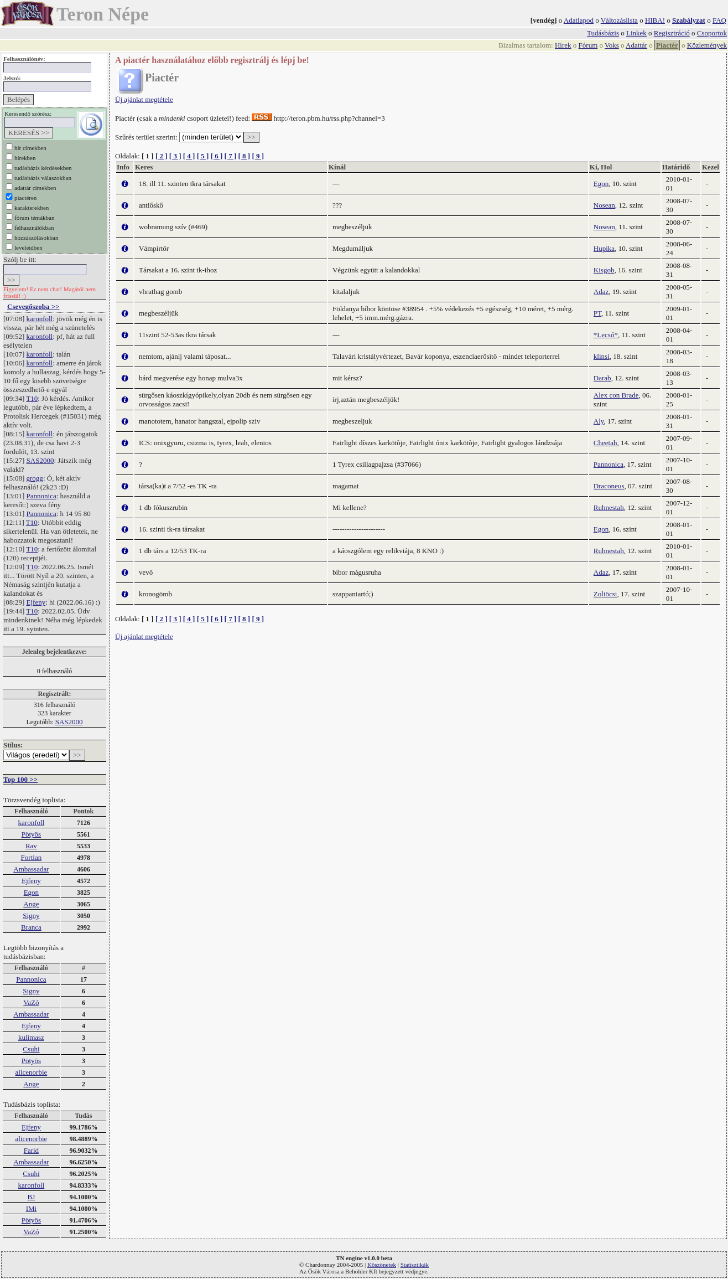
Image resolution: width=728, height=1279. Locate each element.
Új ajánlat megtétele (144, 99)
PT (597, 313)
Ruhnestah (609, 507)
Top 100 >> (20, 779)
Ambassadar (31, 869)
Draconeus (609, 486)
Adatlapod (579, 20)
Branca (31, 927)
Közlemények (707, 45)
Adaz (601, 291)
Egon (31, 892)
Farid (31, 1150)
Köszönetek (381, 1264)
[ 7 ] (231, 156)
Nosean (604, 205)
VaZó (31, 1002)
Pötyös (31, 834)
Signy (31, 915)
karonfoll (40, 318)
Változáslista (619, 20)
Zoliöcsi (605, 594)
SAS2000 (40, 460)
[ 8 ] (244, 156)
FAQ (719, 20)
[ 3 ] (175, 156)
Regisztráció (672, 33)
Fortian (31, 857)
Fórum (588, 45)
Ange (31, 904)
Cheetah (605, 443)
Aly (599, 421)
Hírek (563, 45)
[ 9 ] (258, 156)
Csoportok (712, 33)
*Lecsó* (606, 335)
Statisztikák (415, 1264)
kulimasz (31, 1037)
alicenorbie (31, 1072)
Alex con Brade (616, 395)
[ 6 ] (217, 156)
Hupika (604, 248)
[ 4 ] (189, 156)
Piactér (667, 45)
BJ (31, 1197)
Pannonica (41, 496)
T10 (32, 398)
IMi (31, 1208)
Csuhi (31, 1049)
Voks (612, 45)
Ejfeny (36, 602)
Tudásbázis (603, 33)
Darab (602, 378)
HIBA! (655, 20)
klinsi (602, 356)
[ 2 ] (161, 156)
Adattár (636, 45)
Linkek (636, 33)
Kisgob (604, 270)
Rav (31, 846)
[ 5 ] (203, 156)
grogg (35, 478)
